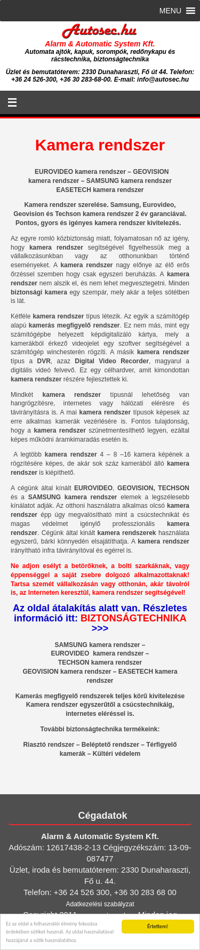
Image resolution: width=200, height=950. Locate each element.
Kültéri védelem (116, 753)
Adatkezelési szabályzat (100, 904)
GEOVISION (40, 671)
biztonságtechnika (94, 729)
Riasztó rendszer (48, 744)
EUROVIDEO (71, 653)
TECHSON (74, 662)
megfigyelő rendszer (88, 325)
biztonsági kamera (39, 292)
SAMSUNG (70, 645)
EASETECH (135, 671)
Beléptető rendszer (110, 744)
